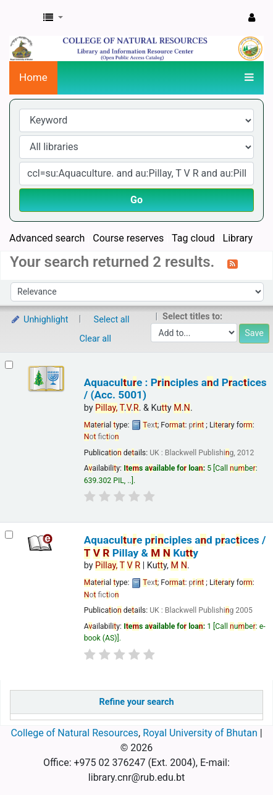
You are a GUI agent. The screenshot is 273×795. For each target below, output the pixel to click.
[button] (53, 18)
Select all (112, 319)
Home (33, 77)
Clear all (96, 339)
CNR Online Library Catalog (23, 18)
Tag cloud (193, 238)
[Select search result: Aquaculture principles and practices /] (9, 535)
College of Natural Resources (74, 733)
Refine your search (136, 702)
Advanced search (47, 238)
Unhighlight (39, 319)
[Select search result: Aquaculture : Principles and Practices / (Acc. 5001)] (9, 365)
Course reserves (128, 238)
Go (136, 200)
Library (238, 238)
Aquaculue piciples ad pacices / (175, 546)
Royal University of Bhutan (200, 733)
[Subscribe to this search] (232, 263)
